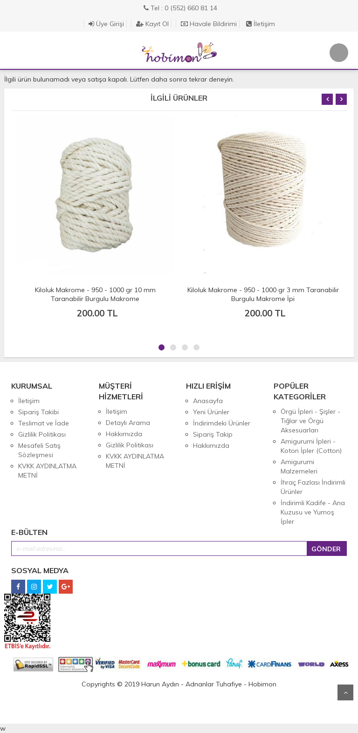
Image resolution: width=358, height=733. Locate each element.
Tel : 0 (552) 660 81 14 (180, 8)
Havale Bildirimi (209, 24)
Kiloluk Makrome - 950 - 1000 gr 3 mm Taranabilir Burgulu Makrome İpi (263, 294)
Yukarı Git (345, 692)
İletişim (260, 24)
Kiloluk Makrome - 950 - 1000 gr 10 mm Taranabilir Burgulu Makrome (95, 294)
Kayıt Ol (152, 24)
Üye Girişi (106, 24)
